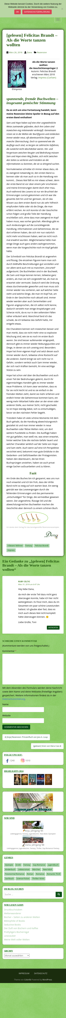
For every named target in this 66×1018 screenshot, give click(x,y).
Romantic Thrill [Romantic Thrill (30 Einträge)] (53, 874)
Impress (11, 550)
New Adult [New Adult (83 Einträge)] (47, 869)
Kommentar (9, 651)
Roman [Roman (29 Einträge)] (30, 874)
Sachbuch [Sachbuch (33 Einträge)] (9, 878)
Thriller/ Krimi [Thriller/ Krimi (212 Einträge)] (38, 878)
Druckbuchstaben (13, 909)
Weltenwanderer (12, 913)
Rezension (42, 52)
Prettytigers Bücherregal (16, 932)
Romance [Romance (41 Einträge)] (40, 874)
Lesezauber (10, 935)
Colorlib (27, 979)
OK (17, 12)
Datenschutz (40, 973)
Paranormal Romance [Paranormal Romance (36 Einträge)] (14, 874)
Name (5, 704)
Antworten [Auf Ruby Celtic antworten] (53, 627)
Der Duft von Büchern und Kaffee (21, 928)
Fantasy (28, 545)
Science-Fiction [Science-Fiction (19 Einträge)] (23, 878)
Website (6, 715)
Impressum (24, 973)
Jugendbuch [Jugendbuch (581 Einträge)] (53, 865)
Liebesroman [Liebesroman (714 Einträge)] (24, 869)
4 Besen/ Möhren (15, 545)
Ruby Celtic (24, 581)
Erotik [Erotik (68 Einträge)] (18, 865)
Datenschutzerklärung (37, 12)
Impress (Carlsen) (47, 77)
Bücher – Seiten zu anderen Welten (22, 917)
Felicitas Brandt (41, 545)
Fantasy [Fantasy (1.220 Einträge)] (27, 865)
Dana (29, 52)
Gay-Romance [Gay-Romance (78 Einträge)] (39, 865)
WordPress (47, 979)
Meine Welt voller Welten (17, 939)
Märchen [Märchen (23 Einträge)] (36, 869)
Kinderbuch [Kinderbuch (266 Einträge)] (10, 869)
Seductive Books (12, 924)
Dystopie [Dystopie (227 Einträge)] (9, 865)
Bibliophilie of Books (14, 920)
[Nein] (62, 8)
